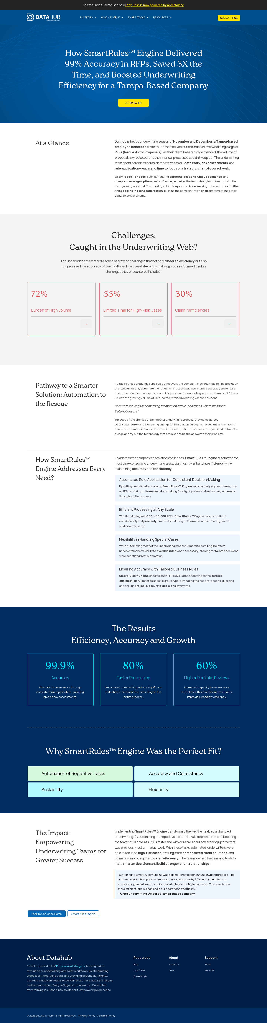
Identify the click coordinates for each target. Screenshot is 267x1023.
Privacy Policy (86, 1015)
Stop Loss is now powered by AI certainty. (154, 5)
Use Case (139, 970)
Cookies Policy (106, 1015)
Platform (86, 17)
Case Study (140, 976)
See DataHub (133, 103)
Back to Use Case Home (47, 914)
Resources (160, 17)
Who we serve (110, 17)
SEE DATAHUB (229, 17)
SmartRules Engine (84, 914)
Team (172, 970)
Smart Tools (136, 17)
